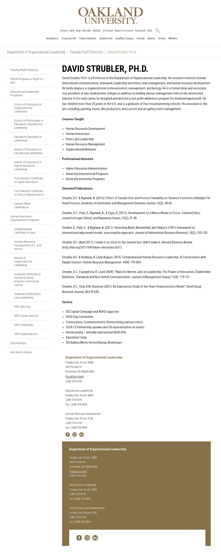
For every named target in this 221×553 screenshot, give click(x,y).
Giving (161, 38)
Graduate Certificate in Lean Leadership (27, 295)
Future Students (87, 38)
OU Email (108, 30)
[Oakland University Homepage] (110, 15)
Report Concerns (124, 30)
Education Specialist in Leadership (28, 138)
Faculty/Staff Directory (86, 52)
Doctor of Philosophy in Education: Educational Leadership (28, 124)
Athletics (173, 38)
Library (64, 30)
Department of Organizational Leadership (36, 52)
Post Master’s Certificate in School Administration (29, 192)
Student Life (105, 38)
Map (78, 30)
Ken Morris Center (21, 352)
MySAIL (97, 30)
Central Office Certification (22, 205)
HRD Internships (23, 325)
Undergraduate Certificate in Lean (24, 230)
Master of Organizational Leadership (23, 261)
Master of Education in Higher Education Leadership (28, 165)
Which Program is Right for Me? (26, 80)
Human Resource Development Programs (24, 218)
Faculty (140, 38)
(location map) (74, 377)
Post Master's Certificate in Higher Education (28, 180)
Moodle (87, 30)
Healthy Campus (125, 38)
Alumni (151, 38)
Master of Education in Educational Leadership (28, 151)
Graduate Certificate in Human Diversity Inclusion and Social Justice (27, 279)
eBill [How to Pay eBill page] (71, 30)
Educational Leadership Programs (24, 93)
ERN (149, 30)
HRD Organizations (25, 334)
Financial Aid (69, 38)
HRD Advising (22, 306)
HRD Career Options (26, 315)
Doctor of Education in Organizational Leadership (28, 107)
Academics (52, 38)
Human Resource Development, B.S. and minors (27, 245)
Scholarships (18, 343)
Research (140, 30)
